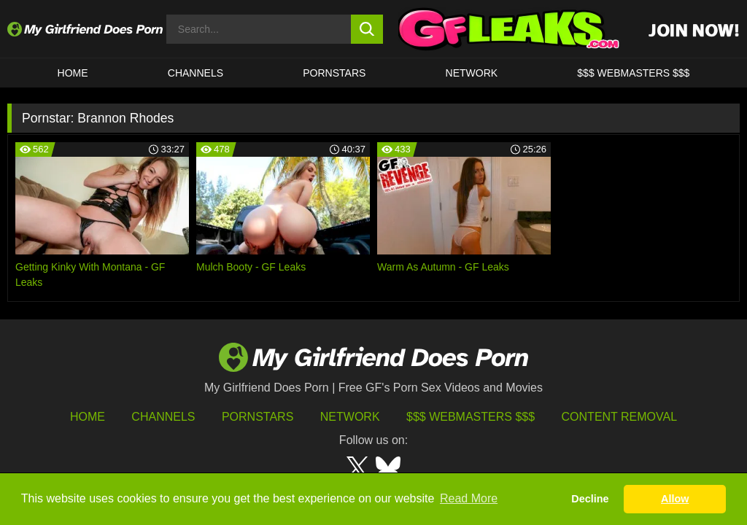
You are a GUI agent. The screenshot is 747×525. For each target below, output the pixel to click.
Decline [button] (589, 499)
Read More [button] (469, 498)
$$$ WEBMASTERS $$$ (633, 73)
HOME (73, 73)
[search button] (367, 29)
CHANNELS (195, 73)
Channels (163, 417)
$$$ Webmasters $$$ (470, 417)
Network (472, 73)
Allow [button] (675, 499)
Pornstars (334, 73)
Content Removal (620, 417)
